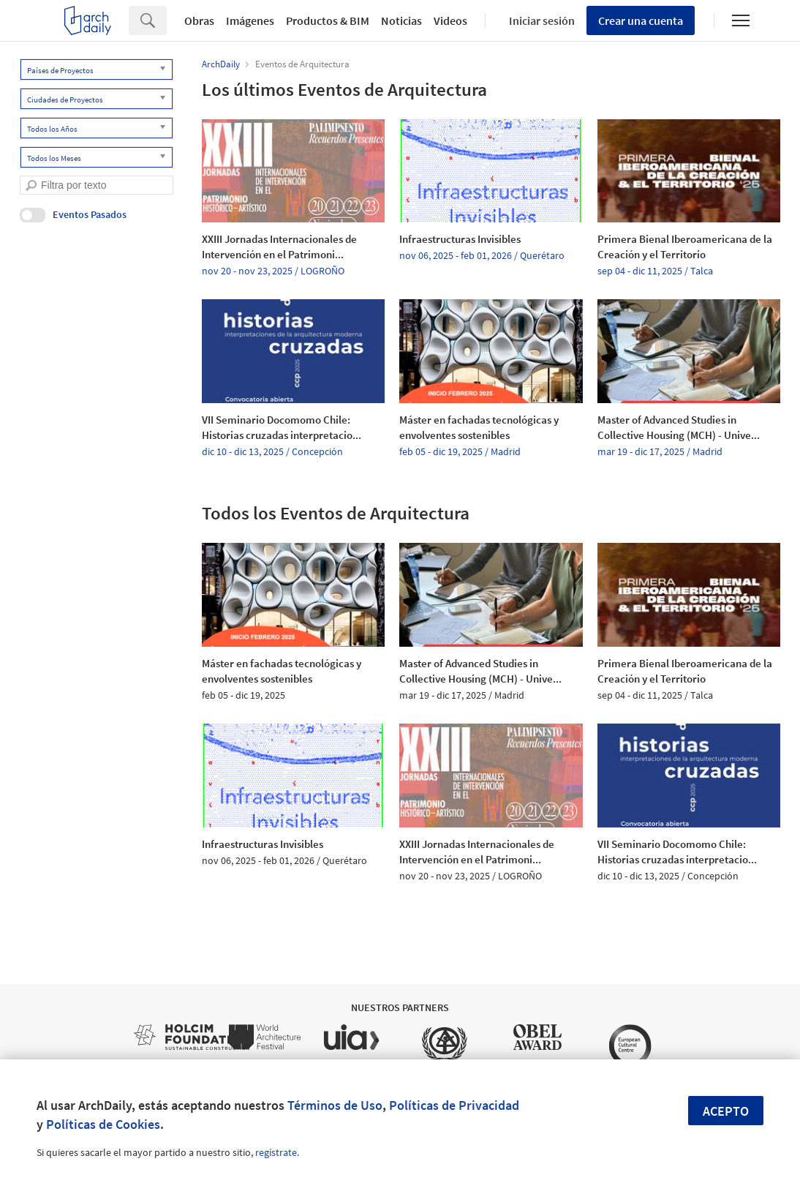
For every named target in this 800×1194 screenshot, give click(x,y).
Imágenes (250, 20)
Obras (199, 20)
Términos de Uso (334, 1105)
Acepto (726, 1111)
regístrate (276, 1152)
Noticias (401, 20)
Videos (450, 20)
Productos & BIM (327, 20)
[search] (31, 185)
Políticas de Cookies (103, 1124)
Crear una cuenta (640, 20)
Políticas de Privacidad (454, 1105)
